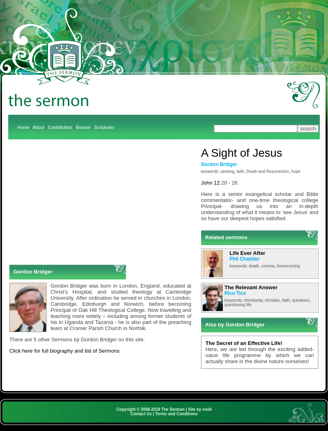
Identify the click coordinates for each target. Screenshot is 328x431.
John (206, 183)
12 (217, 183)
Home (23, 127)
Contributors (60, 127)
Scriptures (104, 127)
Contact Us (141, 414)
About (38, 127)
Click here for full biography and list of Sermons (64, 351)
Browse (83, 127)
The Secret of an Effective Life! (243, 343)
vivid (207, 409)
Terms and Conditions (176, 414)
